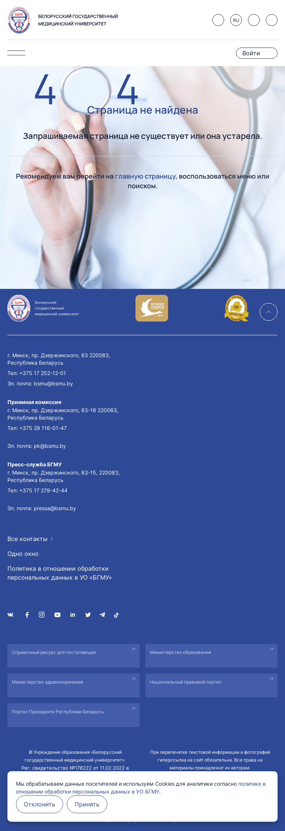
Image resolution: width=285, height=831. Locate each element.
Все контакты (27, 538)
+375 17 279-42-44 (43, 490)
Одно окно (23, 553)
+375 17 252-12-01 (42, 373)
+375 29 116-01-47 (43, 428)
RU (236, 20)
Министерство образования (180, 652)
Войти (251, 53)
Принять (87, 804)
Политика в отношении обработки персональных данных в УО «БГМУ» (59, 573)
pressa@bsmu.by (55, 508)
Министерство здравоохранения (47, 682)
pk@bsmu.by (50, 446)
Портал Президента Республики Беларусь (58, 711)
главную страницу (145, 176)
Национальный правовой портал (185, 682)
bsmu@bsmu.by (53, 383)
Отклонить (39, 804)
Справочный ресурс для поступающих (54, 652)
